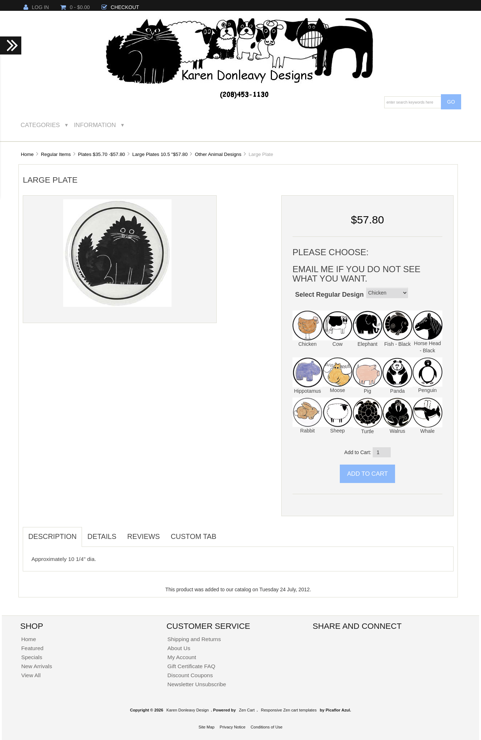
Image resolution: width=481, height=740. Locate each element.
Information (95, 125)
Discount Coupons (190, 675)
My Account (182, 657)
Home (27, 154)
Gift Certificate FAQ (192, 666)
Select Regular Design (329, 294)
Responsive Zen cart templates (289, 710)
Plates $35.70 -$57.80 (101, 154)
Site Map (206, 727)
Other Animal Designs (218, 154)
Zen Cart (247, 710)
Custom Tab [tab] (193, 536)
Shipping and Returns (194, 639)
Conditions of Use (266, 727)
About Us (179, 648)
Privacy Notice (233, 727)
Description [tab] (52, 536)
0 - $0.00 (75, 7)
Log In (36, 7)
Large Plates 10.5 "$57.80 (159, 154)
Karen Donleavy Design (187, 710)
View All (31, 675)
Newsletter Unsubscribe (197, 684)
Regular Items (56, 154)
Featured (32, 648)
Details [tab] (101, 536)
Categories (40, 125)
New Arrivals (36, 666)
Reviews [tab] (143, 536)
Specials (31, 657)
